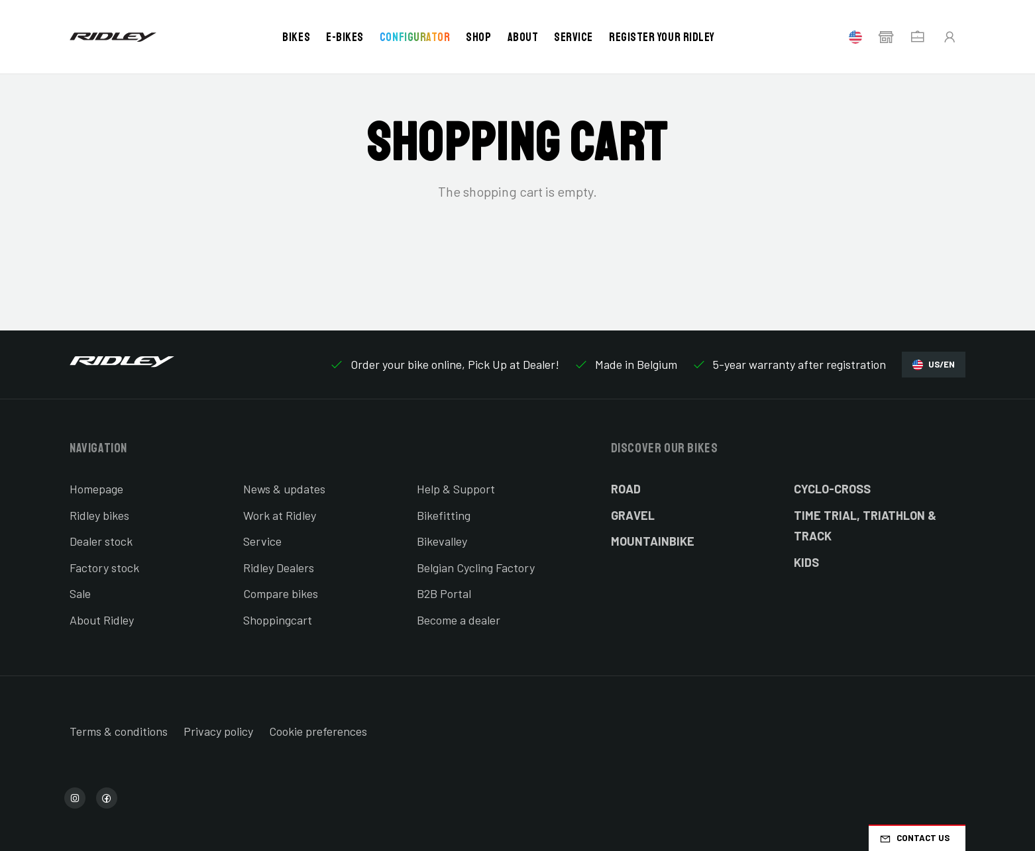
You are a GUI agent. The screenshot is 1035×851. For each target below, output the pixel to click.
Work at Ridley (279, 515)
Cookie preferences (318, 731)
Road (626, 488)
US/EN (933, 364)
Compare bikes (280, 593)
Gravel (633, 515)
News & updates (284, 488)
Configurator (415, 37)
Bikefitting (443, 515)
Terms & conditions (119, 731)
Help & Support (456, 488)
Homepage (96, 488)
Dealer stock (101, 541)
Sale (80, 593)
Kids (806, 562)
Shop (478, 37)
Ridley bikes (99, 515)
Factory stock (104, 567)
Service (573, 37)
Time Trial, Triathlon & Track (865, 526)
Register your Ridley (662, 37)
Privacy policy (218, 731)
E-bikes (345, 37)
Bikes (296, 37)
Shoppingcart (277, 620)
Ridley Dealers (278, 567)
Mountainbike (652, 541)
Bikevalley (442, 541)
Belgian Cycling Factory (476, 567)
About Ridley (102, 620)
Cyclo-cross (832, 488)
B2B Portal (444, 593)
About (523, 37)
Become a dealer (458, 620)
